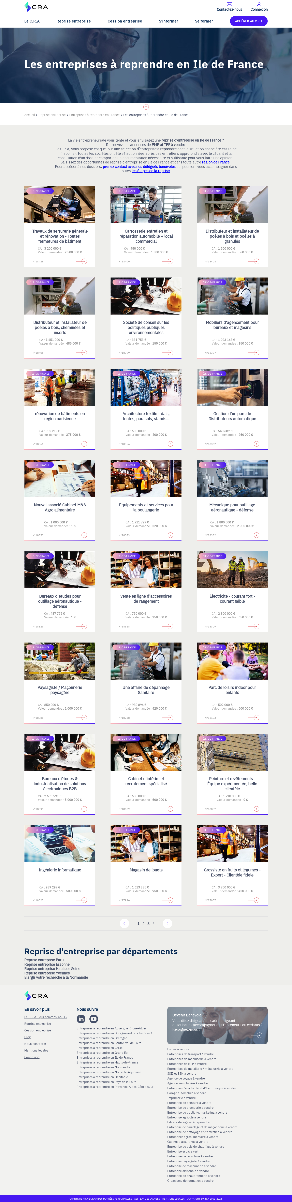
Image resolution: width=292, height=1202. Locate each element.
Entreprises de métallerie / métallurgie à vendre (200, 1068)
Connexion (32, 1057)
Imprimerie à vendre (181, 1098)
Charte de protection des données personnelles (101, 1198)
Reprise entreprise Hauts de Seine (52, 968)
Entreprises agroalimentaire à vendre (192, 1137)
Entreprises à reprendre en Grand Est (103, 1052)
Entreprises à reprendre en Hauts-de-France (108, 1062)
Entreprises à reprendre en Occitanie (103, 1077)
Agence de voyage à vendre (186, 1078)
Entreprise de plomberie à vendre (190, 1107)
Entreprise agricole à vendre (186, 1117)
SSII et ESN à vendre (181, 1073)
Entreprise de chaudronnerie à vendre (193, 1175)
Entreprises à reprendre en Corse (100, 1047)
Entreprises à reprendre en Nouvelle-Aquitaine (109, 1072)
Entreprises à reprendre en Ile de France (105, 1057)
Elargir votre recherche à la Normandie (56, 977)
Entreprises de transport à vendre (190, 1054)
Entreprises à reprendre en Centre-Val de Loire (109, 1043)
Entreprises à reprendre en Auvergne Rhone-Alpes (112, 1028)
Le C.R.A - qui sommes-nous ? (45, 1017)
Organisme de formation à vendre (190, 1180)
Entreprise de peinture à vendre (189, 1102)
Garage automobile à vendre (187, 1093)
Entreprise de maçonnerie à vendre (191, 1166)
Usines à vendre (178, 1049)
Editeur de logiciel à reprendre (188, 1122)
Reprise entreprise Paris (44, 959)
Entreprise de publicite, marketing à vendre (197, 1112)
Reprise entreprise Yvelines (47, 972)
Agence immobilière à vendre (187, 1083)
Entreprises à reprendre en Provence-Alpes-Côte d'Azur (115, 1086)
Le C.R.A (32, 21)
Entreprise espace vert (182, 1151)
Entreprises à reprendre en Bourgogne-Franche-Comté (115, 1033)
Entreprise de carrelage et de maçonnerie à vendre (202, 1127)
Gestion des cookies (147, 1198)
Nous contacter (35, 1043)
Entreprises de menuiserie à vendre (192, 1059)
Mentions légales (36, 1050)
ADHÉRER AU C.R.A (249, 21)
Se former (204, 21)
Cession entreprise (125, 21)
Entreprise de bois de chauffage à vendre (195, 1146)
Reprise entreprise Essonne (47, 964)
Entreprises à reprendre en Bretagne (102, 1038)
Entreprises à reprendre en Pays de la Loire (106, 1082)
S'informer (168, 21)
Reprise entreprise (74, 21)
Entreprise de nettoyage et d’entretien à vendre (199, 1132)
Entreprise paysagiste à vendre (188, 1161)
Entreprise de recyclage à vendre (190, 1156)
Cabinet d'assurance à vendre (187, 1141)
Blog (27, 1037)
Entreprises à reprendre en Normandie (104, 1067)
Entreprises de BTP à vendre (187, 1064)
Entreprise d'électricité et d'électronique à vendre (201, 1088)
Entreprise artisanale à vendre (188, 1171)
